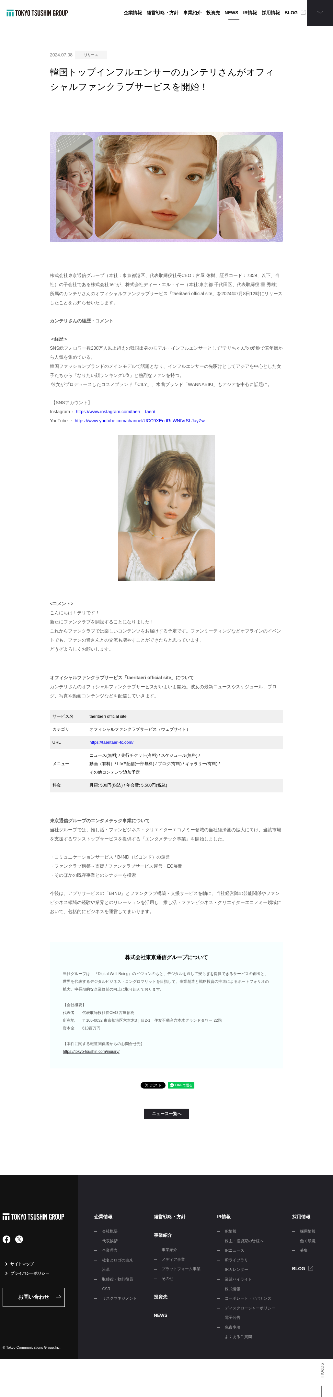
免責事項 (232, 1327)
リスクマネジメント (119, 1298)
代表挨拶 (110, 1241)
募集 (304, 1250)
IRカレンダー (236, 1269)
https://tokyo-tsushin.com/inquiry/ (91, 1051)
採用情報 (271, 12)
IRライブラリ (236, 1260)
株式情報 (232, 1289)
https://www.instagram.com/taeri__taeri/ (115, 411)
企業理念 (110, 1250)
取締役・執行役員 (117, 1279)
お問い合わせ (33, 1297)
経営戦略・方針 (162, 12)
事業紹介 (192, 12)
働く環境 (308, 1241)
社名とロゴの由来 (117, 1260)
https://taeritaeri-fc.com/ (111, 742)
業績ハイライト (238, 1279)
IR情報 (250, 12)
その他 (167, 1278)
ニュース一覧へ (166, 1113)
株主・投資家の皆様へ (244, 1241)
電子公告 (232, 1317)
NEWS (231, 12)
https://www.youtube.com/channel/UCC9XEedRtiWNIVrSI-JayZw (140, 420)
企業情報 (133, 12)
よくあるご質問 (238, 1336)
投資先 (213, 12)
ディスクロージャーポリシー (250, 1308)
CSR (106, 1289)
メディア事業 (173, 1259)
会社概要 (110, 1231)
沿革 (106, 1269)
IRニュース (234, 1250)
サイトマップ (19, 1264)
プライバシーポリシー (27, 1273)
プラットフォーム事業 (181, 1269)
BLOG (291, 12)
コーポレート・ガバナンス (248, 1298)
